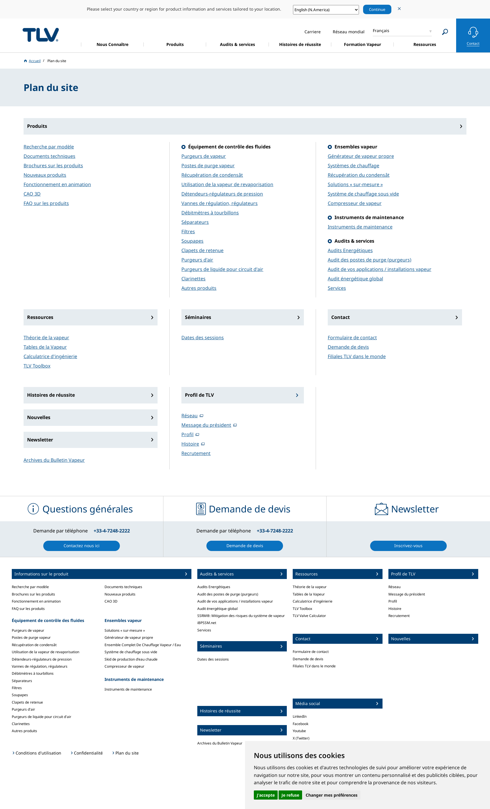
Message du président (206, 425)
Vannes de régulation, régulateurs (219, 203)
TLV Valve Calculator (309, 615)
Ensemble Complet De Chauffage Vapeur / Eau (143, 644)
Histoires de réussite (51, 395)
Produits (37, 126)
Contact (340, 317)
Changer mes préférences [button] (331, 795)
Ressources (40, 317)
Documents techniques (49, 156)
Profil (187, 434)
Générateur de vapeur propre (361, 156)
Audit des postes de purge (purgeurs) (369, 260)
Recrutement (196, 453)
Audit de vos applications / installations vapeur (379, 269)
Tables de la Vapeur (45, 347)
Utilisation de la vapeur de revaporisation (227, 184)
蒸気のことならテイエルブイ (40, 34)
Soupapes (192, 241)
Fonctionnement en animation (57, 184)
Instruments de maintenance (360, 227)
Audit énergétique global (355, 278)
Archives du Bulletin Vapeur (54, 460)
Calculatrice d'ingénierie (50, 356)
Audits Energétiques (350, 250)
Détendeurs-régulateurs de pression (222, 194)
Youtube (299, 730)
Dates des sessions (202, 337)
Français (381, 30)
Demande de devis (348, 347)
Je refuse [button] (290, 795)
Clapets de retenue (202, 250)
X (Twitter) (301, 738)
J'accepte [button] (266, 795)
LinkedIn (300, 716)
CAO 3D (32, 194)
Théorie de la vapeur (46, 337)
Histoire (190, 444)
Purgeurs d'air (197, 260)
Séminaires (198, 317)
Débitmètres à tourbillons (210, 212)
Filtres (188, 231)
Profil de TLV (199, 395)
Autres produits (198, 288)
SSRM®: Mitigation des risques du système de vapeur (241, 615)
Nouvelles (38, 417)
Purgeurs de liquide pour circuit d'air (222, 269)
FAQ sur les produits (46, 203)
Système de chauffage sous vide (363, 194)
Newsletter (40, 439)
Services (337, 288)
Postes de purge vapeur (208, 165)
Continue (377, 9)
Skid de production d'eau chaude (131, 659)
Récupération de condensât (212, 175)
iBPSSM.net (206, 622)
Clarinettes (193, 278)
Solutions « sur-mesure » (355, 184)
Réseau (189, 415)
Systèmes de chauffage (353, 165)
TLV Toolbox (37, 366)
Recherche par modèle (49, 146)
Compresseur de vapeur (355, 203)
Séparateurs (195, 222)
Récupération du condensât (359, 175)
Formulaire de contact (352, 337)
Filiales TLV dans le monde (357, 356)
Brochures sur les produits (53, 165)
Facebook (300, 723)
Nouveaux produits (45, 175)
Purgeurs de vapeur (203, 156)
